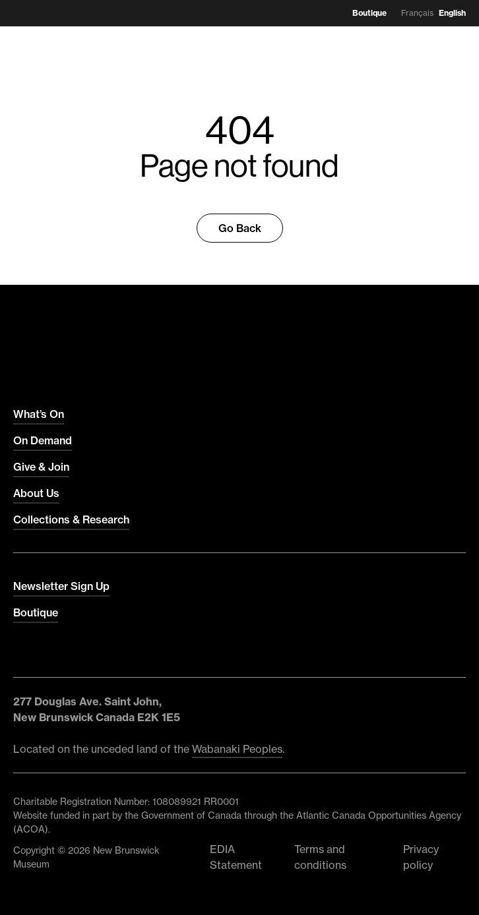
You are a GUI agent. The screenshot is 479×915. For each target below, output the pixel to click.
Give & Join (41, 466)
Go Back (239, 228)
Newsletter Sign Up (61, 586)
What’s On (38, 414)
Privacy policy (421, 856)
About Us (36, 493)
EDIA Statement (236, 856)
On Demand (42, 440)
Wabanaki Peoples (237, 748)
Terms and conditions (320, 856)
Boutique (369, 13)
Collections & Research (71, 519)
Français (417, 13)
